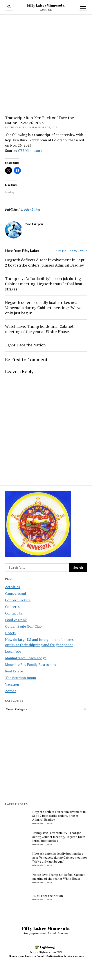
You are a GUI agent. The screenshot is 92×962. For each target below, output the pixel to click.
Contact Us (14, 613)
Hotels (10, 633)
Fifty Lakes (32, 209)
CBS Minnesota (30, 150)
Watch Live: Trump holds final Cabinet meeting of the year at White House (39, 329)
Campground (15, 593)
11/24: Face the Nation (25, 345)
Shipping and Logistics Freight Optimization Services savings (46, 956)
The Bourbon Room (20, 677)
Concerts (12, 606)
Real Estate (14, 671)
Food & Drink (16, 619)
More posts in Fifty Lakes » (71, 250)
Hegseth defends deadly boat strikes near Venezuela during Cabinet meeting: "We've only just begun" (43, 307)
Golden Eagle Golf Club (23, 626)
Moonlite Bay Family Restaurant (30, 664)
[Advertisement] (46, 66)
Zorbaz (10, 690)
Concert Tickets (18, 600)
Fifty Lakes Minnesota (46, 5)
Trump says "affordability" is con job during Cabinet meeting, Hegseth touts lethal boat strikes (44, 284)
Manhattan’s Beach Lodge (25, 658)
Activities (12, 586)
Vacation (12, 684)
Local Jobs (13, 651)
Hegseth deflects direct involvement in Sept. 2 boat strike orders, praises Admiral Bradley (45, 262)
